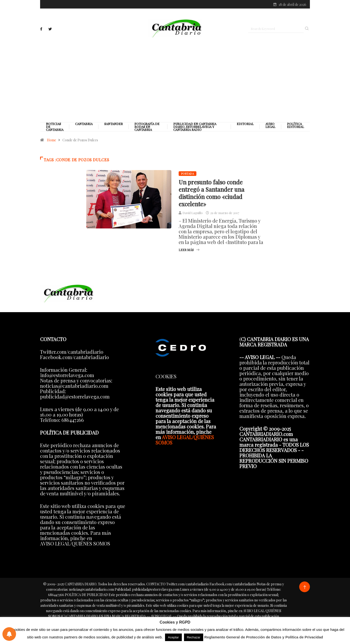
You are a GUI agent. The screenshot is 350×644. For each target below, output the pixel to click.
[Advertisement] (175, 79)
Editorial (245, 123)
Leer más (189, 250)
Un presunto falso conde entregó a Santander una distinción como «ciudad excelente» (211, 193)
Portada (187, 173)
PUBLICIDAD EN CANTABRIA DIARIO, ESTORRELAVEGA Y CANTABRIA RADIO (194, 126)
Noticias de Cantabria (54, 126)
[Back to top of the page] (304, 587)
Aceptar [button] (173, 637)
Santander (113, 123)
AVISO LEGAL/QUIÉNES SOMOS (185, 440)
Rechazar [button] (194, 637)
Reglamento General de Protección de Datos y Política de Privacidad (263, 637)
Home (51, 140)
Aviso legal (270, 125)
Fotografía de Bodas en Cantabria (146, 126)
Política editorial (295, 125)
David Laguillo (193, 213)
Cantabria (84, 123)
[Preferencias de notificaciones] (9, 634)
